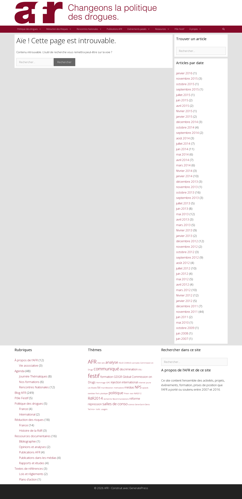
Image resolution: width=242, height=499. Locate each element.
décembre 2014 (187, 122)
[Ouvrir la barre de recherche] (223, 29)
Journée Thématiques (33, 376)
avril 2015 (182, 106)
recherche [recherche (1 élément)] (108, 399)
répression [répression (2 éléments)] (95, 404)
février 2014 (184, 171)
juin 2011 (182, 317)
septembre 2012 (187, 257)
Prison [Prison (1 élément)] (126, 393)
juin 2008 (182, 333)
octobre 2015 (185, 84)
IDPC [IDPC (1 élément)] (108, 382)
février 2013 (184, 230)
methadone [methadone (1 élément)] (119, 388)
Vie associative (28, 365)
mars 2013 (183, 225)
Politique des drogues (30, 29)
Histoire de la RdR (30, 430)
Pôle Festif (179, 29)
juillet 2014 (183, 143)
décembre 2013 (187, 181)
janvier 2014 (184, 176)
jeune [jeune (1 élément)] (148, 382)
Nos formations (29, 382)
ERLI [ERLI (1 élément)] (140, 369)
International (27, 414)
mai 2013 (182, 214)
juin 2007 (182, 339)
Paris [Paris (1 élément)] (98, 393)
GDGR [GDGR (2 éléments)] (118, 377)
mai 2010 (182, 322)
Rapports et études (31, 463)
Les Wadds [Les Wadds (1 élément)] (92, 388)
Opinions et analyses (32, 447)
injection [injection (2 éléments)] (116, 382)
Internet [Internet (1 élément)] (141, 382)
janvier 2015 (184, 116)
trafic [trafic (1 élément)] (98, 409)
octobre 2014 (185, 127)
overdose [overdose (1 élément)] (91, 393)
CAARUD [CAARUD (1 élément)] (127, 363)
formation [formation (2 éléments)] (106, 377)
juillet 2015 (183, 95)
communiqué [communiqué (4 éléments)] (106, 369)
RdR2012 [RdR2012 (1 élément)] (138, 393)
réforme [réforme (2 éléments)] (134, 398)
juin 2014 (182, 149)
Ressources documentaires (33, 436)
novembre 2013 (187, 187)
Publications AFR (114, 29)
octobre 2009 (185, 328)
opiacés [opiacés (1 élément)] (145, 388)
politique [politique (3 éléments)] (116, 392)
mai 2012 (182, 279)
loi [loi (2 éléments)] (98, 387)
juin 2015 (182, 100)
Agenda (20, 371)
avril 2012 (182, 284)
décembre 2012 (187, 241)
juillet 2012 (183, 268)
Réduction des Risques (60, 29)
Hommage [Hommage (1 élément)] (100, 382)
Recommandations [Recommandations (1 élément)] (121, 399)
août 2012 (183, 263)
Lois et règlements (31, 474)
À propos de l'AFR (26, 360)
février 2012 (184, 295)
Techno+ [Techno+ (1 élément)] (91, 409)
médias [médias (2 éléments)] (129, 387)
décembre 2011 (187, 306)
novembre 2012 (187, 247)
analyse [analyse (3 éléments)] (111, 362)
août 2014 (183, 138)
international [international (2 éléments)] (130, 382)
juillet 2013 (183, 203)
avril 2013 (182, 219)
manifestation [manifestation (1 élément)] (107, 388)
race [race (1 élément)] (131, 393)
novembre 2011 (187, 312)
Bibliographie (27, 441)
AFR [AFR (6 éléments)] (92, 361)
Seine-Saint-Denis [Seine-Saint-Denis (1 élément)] (142, 404)
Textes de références (29, 468)
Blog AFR (20, 393)
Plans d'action (28, 479)
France (23, 409)
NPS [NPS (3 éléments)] (138, 387)
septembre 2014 (187, 133)
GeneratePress (138, 488)
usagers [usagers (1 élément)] (104, 409)
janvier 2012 (184, 301)
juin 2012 (182, 274)
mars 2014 (183, 165)
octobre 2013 (185, 192)
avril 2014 (182, 160)
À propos (196, 29)
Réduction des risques (29, 420)
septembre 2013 (187, 198)
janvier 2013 (184, 236)
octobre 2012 (185, 252)
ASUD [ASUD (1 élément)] (121, 363)
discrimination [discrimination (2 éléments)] (129, 369)
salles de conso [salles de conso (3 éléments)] (115, 403)
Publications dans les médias (37, 458)
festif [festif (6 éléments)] (94, 375)
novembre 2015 (187, 78)
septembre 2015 (187, 89)
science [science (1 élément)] (131, 404)
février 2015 (184, 111)
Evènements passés (140, 29)
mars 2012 (183, 290)
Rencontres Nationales (90, 29)
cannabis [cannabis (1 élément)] (136, 363)
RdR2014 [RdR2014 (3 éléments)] (95, 398)
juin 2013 (182, 208)
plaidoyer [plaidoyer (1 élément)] (104, 393)
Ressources (163, 29)
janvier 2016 (184, 73)
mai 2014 (182, 154)
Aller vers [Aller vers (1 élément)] (101, 363)
